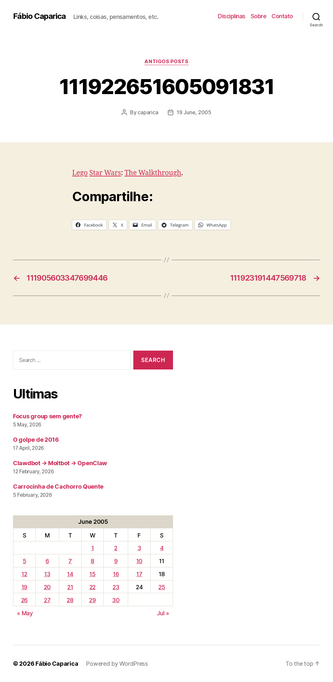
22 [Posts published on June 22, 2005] (92, 587)
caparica (148, 112)
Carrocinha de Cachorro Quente (58, 486)
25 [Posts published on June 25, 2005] (161, 587)
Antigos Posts (166, 61)
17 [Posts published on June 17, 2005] (139, 574)
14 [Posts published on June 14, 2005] (70, 574)
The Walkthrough (153, 173)
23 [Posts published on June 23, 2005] (116, 587)
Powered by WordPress (117, 663)
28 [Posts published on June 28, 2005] (70, 600)
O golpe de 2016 (36, 439)
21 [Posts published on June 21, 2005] (70, 587)
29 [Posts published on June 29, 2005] (92, 600)
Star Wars (105, 173)
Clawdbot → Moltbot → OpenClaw (60, 463)
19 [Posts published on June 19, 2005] (24, 587)
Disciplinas (232, 16)
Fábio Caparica (39, 16)
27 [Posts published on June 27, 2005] (47, 600)
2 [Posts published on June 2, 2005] (115, 548)
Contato (282, 16)
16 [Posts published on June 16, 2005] (116, 574)
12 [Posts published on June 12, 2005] (24, 574)
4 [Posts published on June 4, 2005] (162, 548)
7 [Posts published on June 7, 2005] (70, 561)
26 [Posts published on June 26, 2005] (24, 600)
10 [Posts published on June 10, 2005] (139, 561)
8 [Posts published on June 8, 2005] (92, 561)
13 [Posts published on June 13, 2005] (47, 574)
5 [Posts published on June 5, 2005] (24, 561)
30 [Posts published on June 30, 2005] (115, 600)
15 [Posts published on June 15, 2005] (92, 574)
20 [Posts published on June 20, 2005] (47, 587)
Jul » (163, 613)
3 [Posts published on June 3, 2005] (139, 548)
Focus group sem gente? (47, 416)
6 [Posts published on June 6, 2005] (47, 561)
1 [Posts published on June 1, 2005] (92, 548)
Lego (80, 173)
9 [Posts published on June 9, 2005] (116, 561)
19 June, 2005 (194, 112)
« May (25, 613)
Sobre (259, 16)
